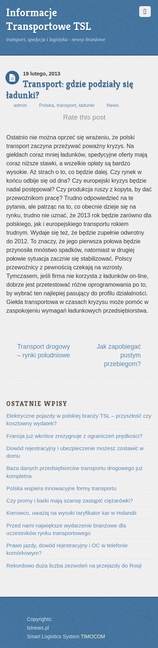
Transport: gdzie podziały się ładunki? (69, 89)
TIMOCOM (93, 636)
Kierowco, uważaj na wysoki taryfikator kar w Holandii (71, 513)
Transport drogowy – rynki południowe (43, 351)
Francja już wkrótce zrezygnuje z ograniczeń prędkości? (74, 436)
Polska (46, 105)
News (113, 105)
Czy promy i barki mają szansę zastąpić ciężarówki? (69, 500)
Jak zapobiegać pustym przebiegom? (119, 355)
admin (20, 105)
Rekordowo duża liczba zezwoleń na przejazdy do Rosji (73, 565)
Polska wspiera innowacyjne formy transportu (61, 488)
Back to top (14, 614)
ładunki (86, 105)
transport (66, 105)
